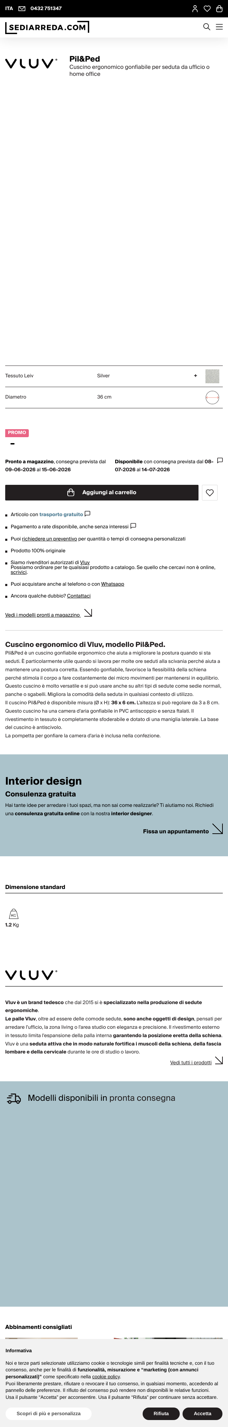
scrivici (19, 572)
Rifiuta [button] (161, 1413)
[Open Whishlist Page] (207, 8)
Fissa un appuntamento (176, 831)
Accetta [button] (202, 1413)
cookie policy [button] (106, 1376)
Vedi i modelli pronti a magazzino (43, 615)
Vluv (85, 563)
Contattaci (79, 596)
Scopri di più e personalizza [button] (49, 1413)
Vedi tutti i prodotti (191, 1063)
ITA (9, 8)
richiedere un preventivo (49, 539)
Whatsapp (112, 584)
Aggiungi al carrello (101, 492)
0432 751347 (46, 8)
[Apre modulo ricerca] (206, 27)
